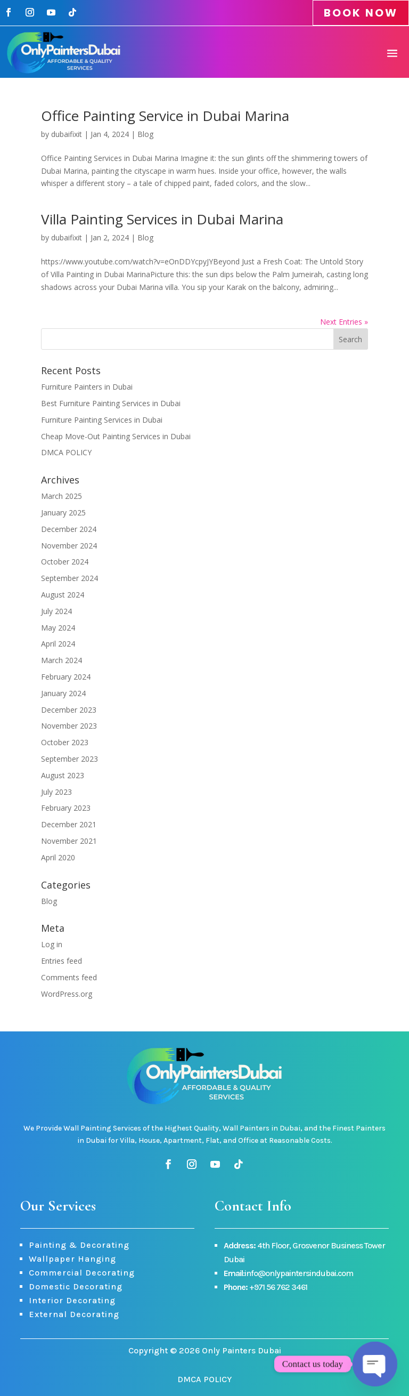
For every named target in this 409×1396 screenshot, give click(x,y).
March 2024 (61, 660)
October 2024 (64, 561)
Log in (51, 944)
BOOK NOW (361, 12)
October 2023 (64, 742)
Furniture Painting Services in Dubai (101, 420)
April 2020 (58, 857)
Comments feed (69, 977)
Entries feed (61, 961)
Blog (145, 134)
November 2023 (69, 726)
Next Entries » (344, 322)
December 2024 (68, 529)
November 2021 (69, 841)
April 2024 (58, 644)
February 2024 (66, 677)
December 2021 (68, 824)
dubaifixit (66, 134)
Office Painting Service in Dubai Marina (165, 115)
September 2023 (69, 759)
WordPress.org (66, 994)
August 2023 (62, 775)
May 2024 (58, 628)
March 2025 (61, 496)
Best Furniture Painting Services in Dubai (111, 403)
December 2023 (68, 710)
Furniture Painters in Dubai (87, 387)
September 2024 (69, 578)
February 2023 (66, 808)
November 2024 (69, 545)
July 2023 (56, 792)
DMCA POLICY (66, 452)
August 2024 (62, 595)
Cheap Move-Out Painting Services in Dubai (116, 436)
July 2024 (56, 611)
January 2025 (63, 512)
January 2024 (63, 693)
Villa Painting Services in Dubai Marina (162, 219)
